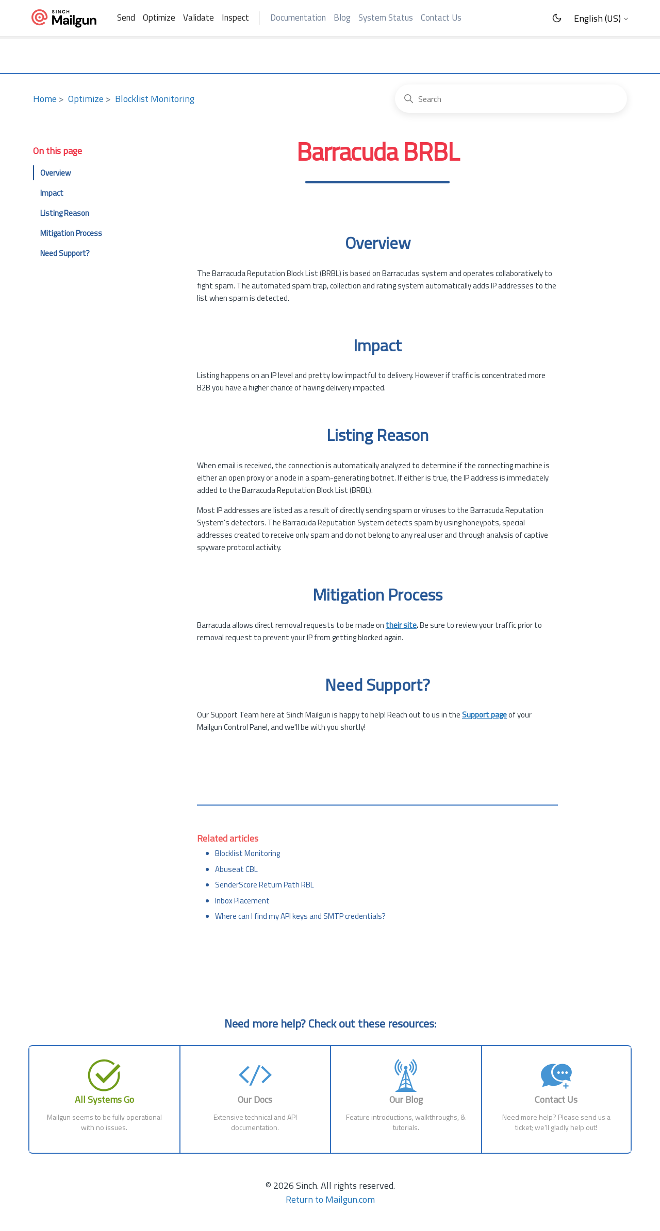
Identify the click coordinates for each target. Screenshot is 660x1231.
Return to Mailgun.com (330, 1199)
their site (401, 625)
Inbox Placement (242, 901)
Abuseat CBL (236, 869)
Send (126, 17)
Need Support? (65, 253)
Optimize (159, 17)
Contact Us (441, 17)
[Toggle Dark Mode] (557, 18)
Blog (342, 17)
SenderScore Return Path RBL (264, 885)
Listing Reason (64, 213)
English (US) (601, 18)
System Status (385, 17)
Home (45, 99)
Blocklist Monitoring (154, 99)
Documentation (298, 17)
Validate (198, 17)
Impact (51, 193)
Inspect (235, 17)
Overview (55, 173)
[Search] (511, 98)
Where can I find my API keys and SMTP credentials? (300, 916)
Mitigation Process (71, 233)
